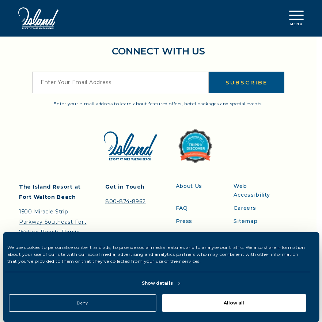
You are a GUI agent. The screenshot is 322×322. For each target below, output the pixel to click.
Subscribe (247, 82)
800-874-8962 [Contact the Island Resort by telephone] (125, 201)
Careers (245, 208)
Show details (157, 283)
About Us (189, 186)
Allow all (234, 303)
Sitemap (245, 221)
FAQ (182, 208)
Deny (82, 303)
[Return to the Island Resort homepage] (38, 18)
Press (184, 221)
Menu (296, 18)
